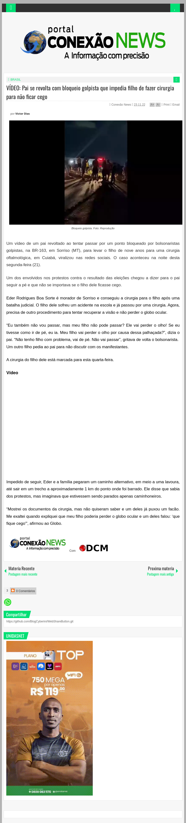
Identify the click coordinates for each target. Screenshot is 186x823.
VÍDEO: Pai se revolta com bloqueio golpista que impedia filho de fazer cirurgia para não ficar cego (90, 92)
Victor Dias (23, 113)
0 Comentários (23, 591)
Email (174, 104)
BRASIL (15, 79)
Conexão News (121, 104)
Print (166, 104)
